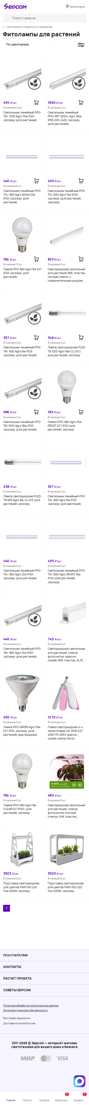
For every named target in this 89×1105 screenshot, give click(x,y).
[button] (27, 45)
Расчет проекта (17, 979)
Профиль (44, 1100)
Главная (10, 1100)
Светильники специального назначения (29, 27)
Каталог (27, 1100)
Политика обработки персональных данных (31, 1005)
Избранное (62, 1097)
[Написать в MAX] (79, 1081)
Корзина (80, 1097)
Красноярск (77, 6)
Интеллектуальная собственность (25, 1010)
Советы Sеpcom (17, 990)
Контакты (12, 967)
